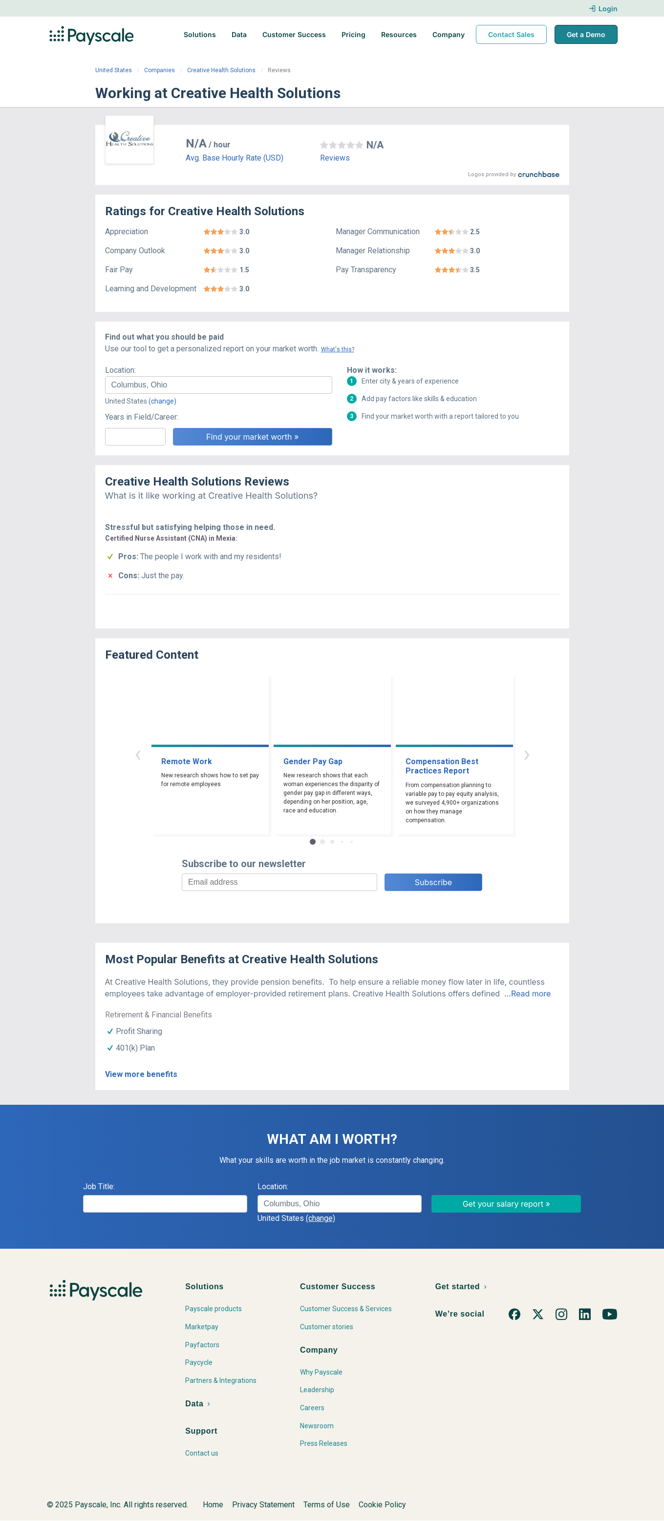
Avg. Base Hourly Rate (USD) (234, 157)
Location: (120, 370)
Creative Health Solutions (221, 70)
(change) (162, 401)
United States (113, 70)
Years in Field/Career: (141, 417)
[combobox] (218, 385)
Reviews (335, 157)
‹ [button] (137, 754)
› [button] (526, 754)
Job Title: (99, 1186)
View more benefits (141, 1074)
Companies (159, 70)
